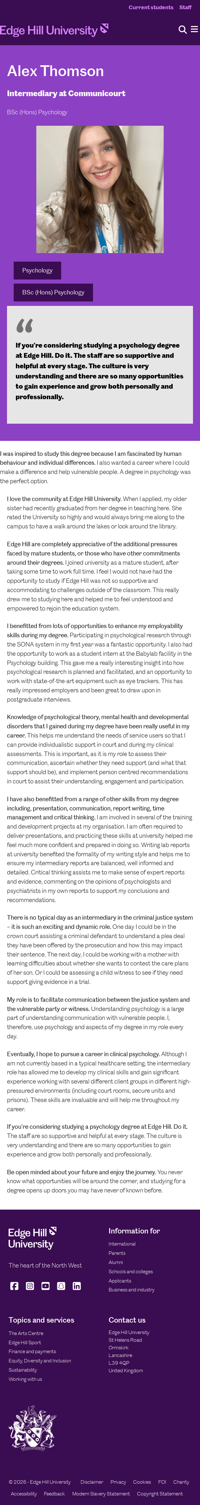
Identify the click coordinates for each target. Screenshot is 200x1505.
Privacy (118, 1482)
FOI (162, 1482)
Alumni (116, 1262)
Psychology (37, 270)
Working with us (25, 1379)
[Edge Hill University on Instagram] (30, 1290)
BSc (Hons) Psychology (53, 292)
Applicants (120, 1281)
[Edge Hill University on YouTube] (46, 1290)
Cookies (142, 1482)
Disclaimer (92, 1482)
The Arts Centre (26, 1333)
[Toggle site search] (183, 30)
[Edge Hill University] (32, 1248)
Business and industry (131, 1290)
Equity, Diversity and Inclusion (40, 1361)
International (122, 1244)
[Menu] (194, 29)
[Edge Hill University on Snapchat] (61, 1290)
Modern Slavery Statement (101, 1494)
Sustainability (23, 1370)
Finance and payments (32, 1351)
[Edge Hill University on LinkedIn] (77, 1290)
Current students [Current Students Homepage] (151, 7)
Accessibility (24, 1494)
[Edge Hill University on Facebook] (15, 1290)
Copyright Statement (160, 1494)
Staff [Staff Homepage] (185, 7)
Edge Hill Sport (25, 1342)
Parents (117, 1253)
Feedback (54, 1494)
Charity (181, 1482)
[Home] (54, 32)
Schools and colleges (131, 1271)
